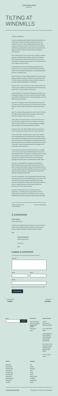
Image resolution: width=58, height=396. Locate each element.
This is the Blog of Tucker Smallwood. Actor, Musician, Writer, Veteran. (47, 348)
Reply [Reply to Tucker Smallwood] (18, 246)
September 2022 (9, 378)
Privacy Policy (34, 390)
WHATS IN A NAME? (34, 321)
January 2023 (9, 370)
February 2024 (9, 366)
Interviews (32, 368)
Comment (14, 258)
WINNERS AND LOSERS (33, 326)
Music (31, 370)
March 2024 (8, 364)
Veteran (31, 382)
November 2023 (9, 368)
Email (31, 272)
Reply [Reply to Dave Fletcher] (13, 232)
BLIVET (31, 330)
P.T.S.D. (31, 372)
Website (13, 279)
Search (7, 318)
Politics (31, 374)
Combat (32, 366)
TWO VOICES (33, 328)
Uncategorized (33, 380)
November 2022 (9, 374)
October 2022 (9, 376)
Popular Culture (43, 204)
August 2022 (8, 380)
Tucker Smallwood (29, 5)
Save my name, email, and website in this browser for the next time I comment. (29, 286)
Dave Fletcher (16, 219)
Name (13, 272)
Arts (31, 364)
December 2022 (9, 372)
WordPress (49, 390)
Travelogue (32, 378)
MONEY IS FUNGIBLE (35, 323)
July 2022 (8, 382)
